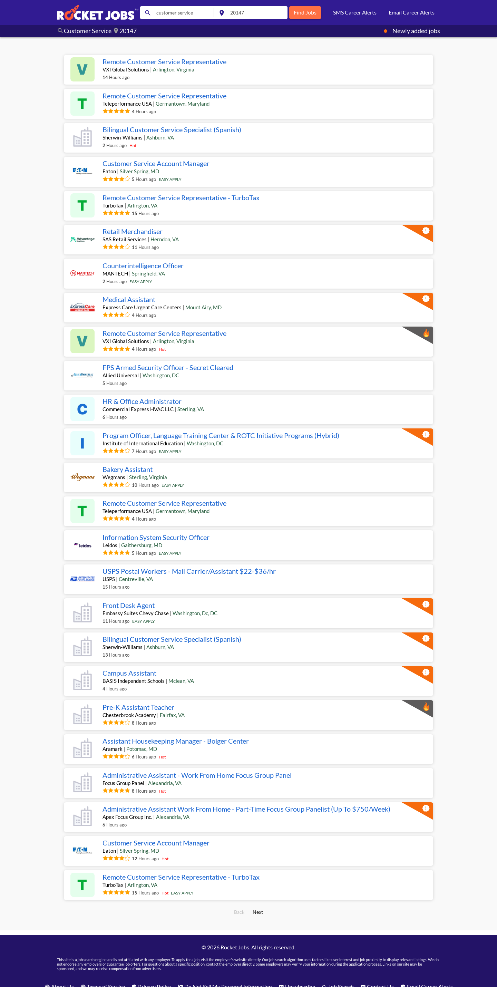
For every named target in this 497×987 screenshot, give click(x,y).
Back (239, 908)
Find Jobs (305, 12)
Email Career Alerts (412, 12)
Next (258, 908)
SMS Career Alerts (355, 12)
